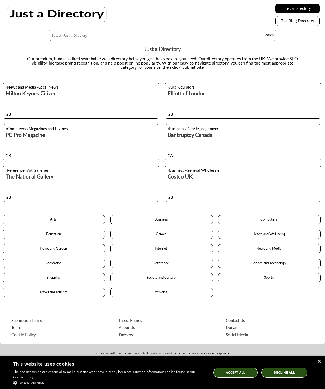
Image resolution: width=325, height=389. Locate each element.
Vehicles (161, 292)
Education (54, 234)
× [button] (319, 362)
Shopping (54, 278)
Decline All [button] (284, 372)
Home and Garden (54, 248)
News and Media (269, 248)
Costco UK (180, 177)
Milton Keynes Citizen (31, 94)
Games (161, 234)
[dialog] (162, 372)
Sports (269, 278)
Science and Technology (269, 263)
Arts (54, 219)
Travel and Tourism (54, 292)
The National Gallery (29, 177)
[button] (109, 382)
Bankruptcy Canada (190, 135)
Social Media (237, 335)
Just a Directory (297, 9)
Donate (232, 328)
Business (162, 219)
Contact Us (235, 321)
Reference (161, 263)
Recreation (53, 263)
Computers (269, 219)
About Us (127, 328)
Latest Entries (130, 321)
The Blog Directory (297, 21)
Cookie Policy (23, 335)
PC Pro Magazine (25, 135)
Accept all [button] (235, 372)
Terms (16, 328)
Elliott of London (186, 94)
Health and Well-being (269, 234)
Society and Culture (161, 278)
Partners (126, 335)
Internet (161, 248)
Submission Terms (26, 321)
